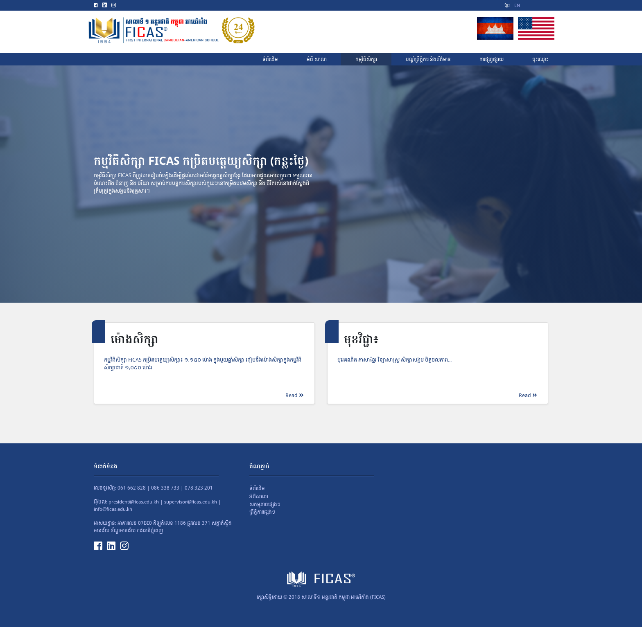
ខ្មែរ (507, 5)
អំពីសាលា (258, 496)
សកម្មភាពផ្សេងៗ (264, 504)
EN (517, 5)
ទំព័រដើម (257, 488)
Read (294, 395)
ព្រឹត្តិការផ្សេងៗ (262, 512)
